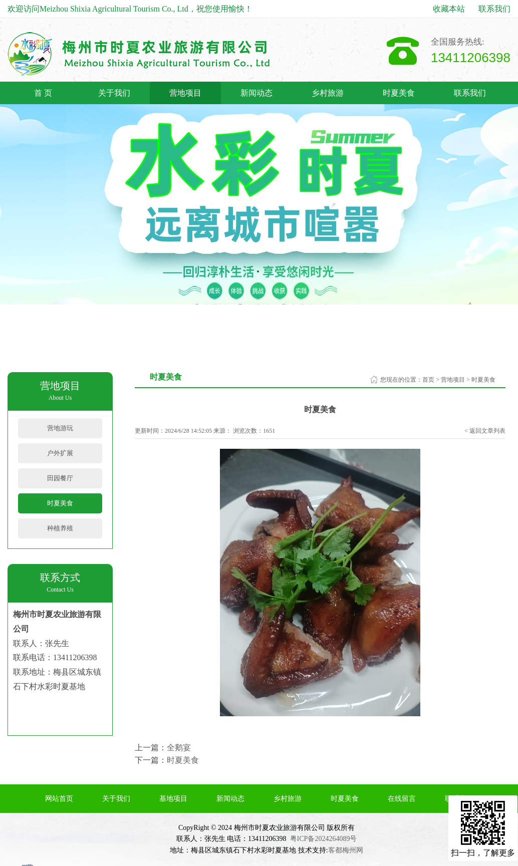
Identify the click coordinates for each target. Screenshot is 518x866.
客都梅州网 (345, 850)
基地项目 (173, 798)
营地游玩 (60, 428)
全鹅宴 (179, 747)
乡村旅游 (328, 93)
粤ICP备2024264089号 (323, 838)
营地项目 (185, 93)
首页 (428, 379)
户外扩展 (60, 453)
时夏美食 (399, 93)
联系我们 (494, 9)
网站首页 (59, 798)
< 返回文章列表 (484, 430)
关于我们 (114, 93)
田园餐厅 (60, 478)
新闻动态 (256, 93)
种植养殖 (60, 528)
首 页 (43, 93)
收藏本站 (449, 9)
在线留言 (402, 798)
